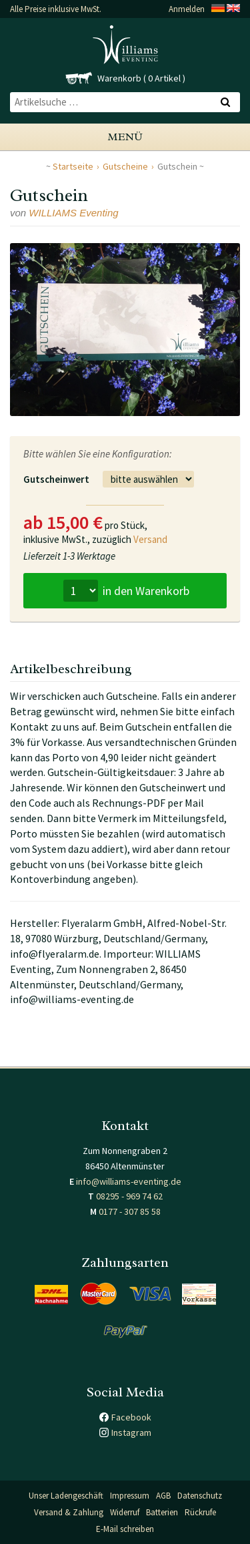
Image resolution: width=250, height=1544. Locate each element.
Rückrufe (200, 1512)
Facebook (131, 1417)
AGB (163, 1495)
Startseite (73, 166)
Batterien (162, 1512)
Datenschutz (199, 1495)
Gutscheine (125, 166)
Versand (150, 539)
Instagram (131, 1432)
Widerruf (124, 1512)
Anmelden (187, 9)
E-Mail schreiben (125, 1529)
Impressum (129, 1495)
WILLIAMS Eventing (73, 212)
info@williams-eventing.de (128, 1181)
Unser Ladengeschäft (66, 1495)
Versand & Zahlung (68, 1512)
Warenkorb (119, 78)
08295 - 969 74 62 (129, 1196)
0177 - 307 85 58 (130, 1211)
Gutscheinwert (56, 479)
